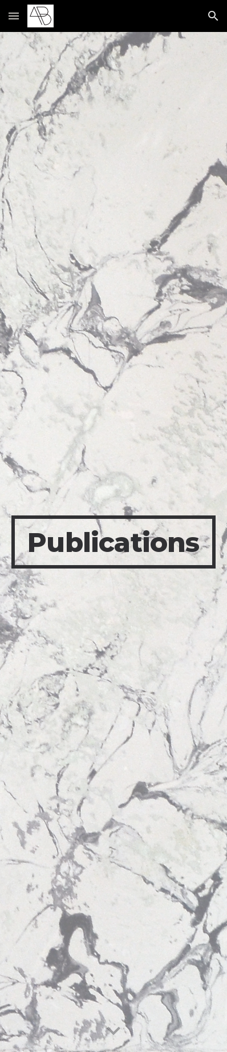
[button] (13, 15)
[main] (113, 542)
